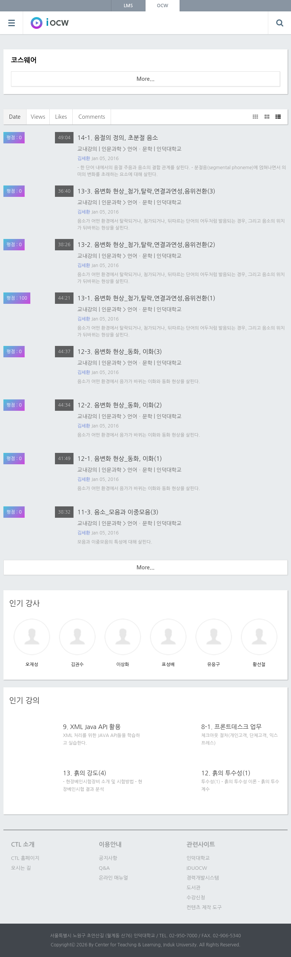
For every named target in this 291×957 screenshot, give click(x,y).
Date (15, 116)
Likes (61, 116)
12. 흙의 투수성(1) (225, 773)
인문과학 (112, 149)
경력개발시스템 (202, 877)
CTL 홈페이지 (25, 858)
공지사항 (108, 858)
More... (145, 79)
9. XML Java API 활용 (91, 727)
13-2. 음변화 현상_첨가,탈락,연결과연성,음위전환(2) (146, 245)
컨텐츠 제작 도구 (204, 907)
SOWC (49, 22)
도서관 (193, 887)
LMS (128, 5)
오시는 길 (21, 868)
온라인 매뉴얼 (113, 877)
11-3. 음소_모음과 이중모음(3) (117, 512)
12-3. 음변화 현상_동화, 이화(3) (119, 352)
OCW (162, 5)
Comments (91, 116)
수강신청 (195, 897)
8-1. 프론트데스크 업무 (231, 727)
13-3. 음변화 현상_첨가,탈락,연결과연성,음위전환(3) (146, 191)
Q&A (104, 868)
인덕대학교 (168, 149)
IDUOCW (196, 868)
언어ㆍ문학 (139, 149)
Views (38, 116)
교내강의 (87, 149)
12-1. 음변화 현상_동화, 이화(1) (119, 459)
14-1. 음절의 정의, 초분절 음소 (117, 138)
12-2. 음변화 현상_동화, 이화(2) (119, 405)
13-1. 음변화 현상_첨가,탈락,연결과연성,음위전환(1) (146, 298)
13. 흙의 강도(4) (84, 773)
